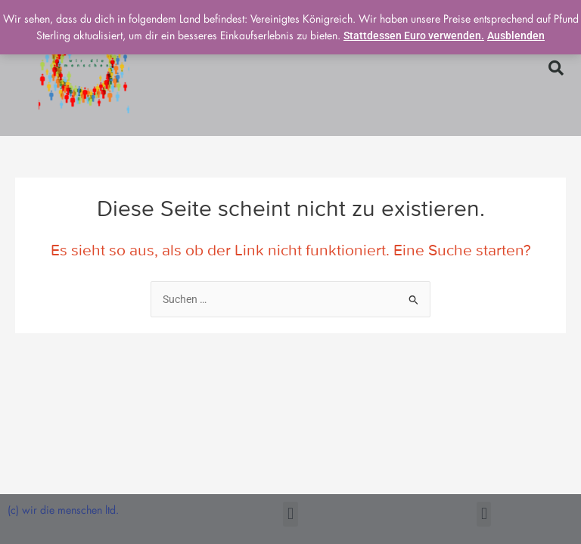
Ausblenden (516, 35)
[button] (556, 68)
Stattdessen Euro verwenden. (413, 35)
